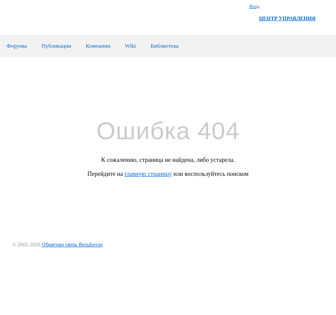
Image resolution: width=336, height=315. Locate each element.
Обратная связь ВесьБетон (72, 244)
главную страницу (148, 174)
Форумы (17, 45)
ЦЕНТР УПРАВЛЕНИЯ (287, 18)
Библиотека (164, 45)
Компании (98, 45)
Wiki (130, 45)
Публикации (56, 45)
